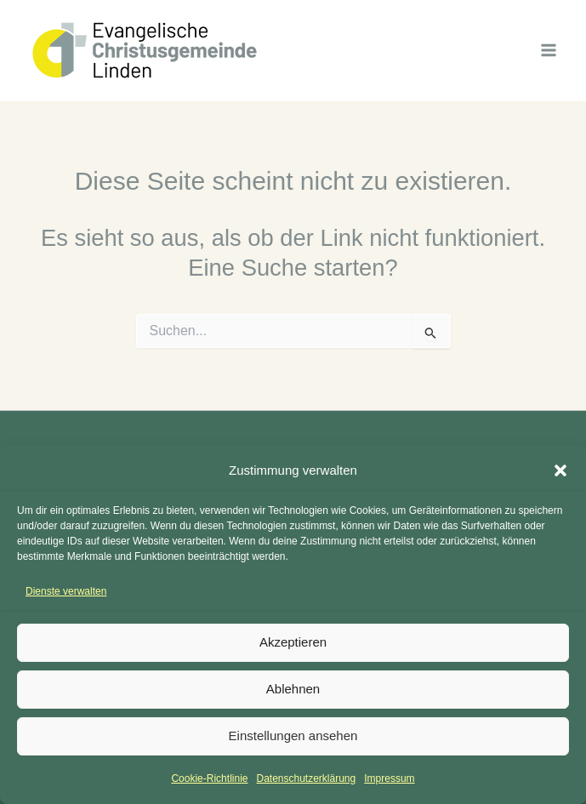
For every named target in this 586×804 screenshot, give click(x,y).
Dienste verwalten (66, 591)
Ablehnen (293, 688)
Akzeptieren (293, 642)
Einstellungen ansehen (293, 735)
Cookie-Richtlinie (209, 778)
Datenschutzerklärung (306, 778)
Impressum (389, 778)
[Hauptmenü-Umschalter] (549, 50)
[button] (560, 470)
